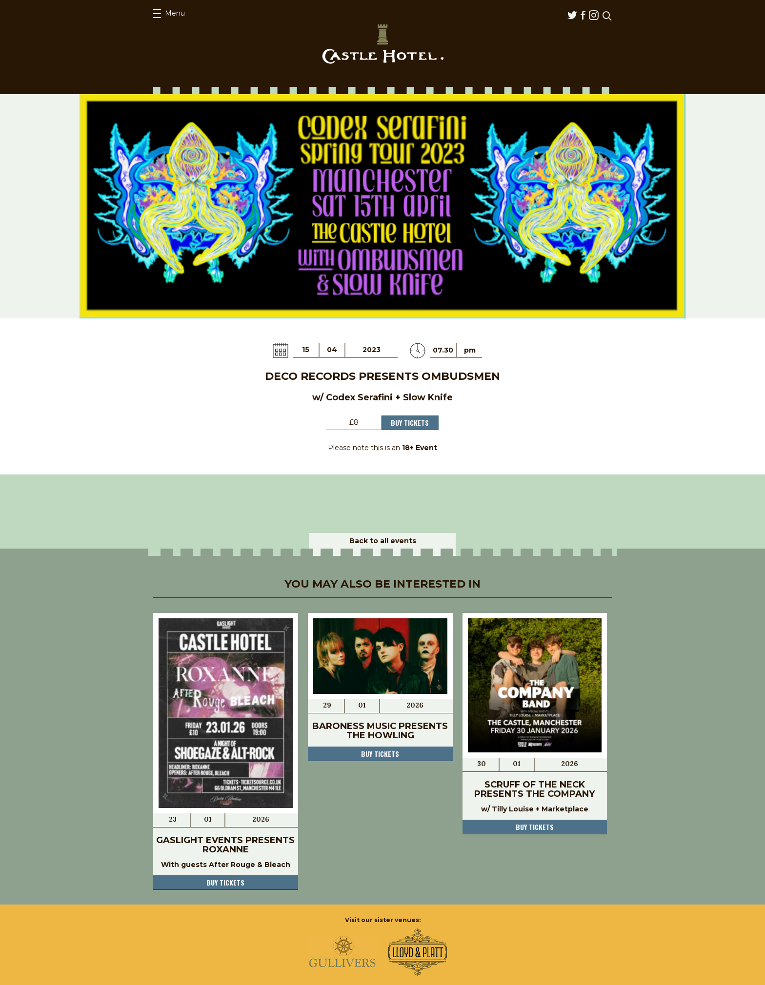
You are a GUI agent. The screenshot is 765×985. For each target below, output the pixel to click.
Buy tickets (225, 882)
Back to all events (382, 540)
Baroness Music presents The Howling (380, 731)
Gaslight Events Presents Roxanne (225, 845)
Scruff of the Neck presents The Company (534, 789)
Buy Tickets (410, 422)
